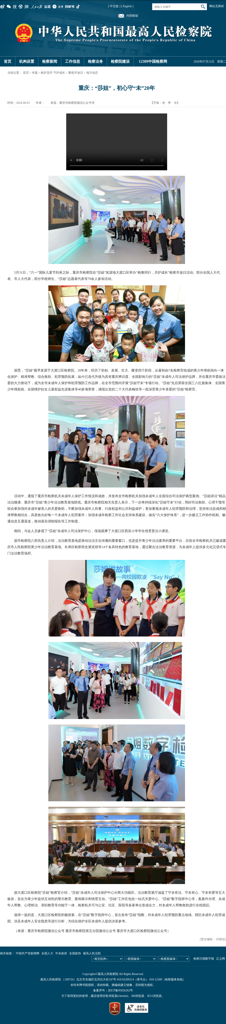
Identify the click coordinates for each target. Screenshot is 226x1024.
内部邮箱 (132, 15)
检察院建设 (120, 61)
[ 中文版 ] (114, 6)
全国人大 (47, 953)
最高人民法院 (92, 953)
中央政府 (61, 953)
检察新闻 (49, 61)
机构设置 (26, 61)
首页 (7, 61)
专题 (35, 72)
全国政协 (75, 953)
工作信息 (72, 61)
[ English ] (127, 6)
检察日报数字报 (203, 958)
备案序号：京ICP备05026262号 (113, 990)
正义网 (220, 958)
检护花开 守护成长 (53, 72)
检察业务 (95, 61)
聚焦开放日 (75, 72)
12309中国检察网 (153, 61)
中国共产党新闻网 (27, 953)
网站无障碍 (216, 6)
